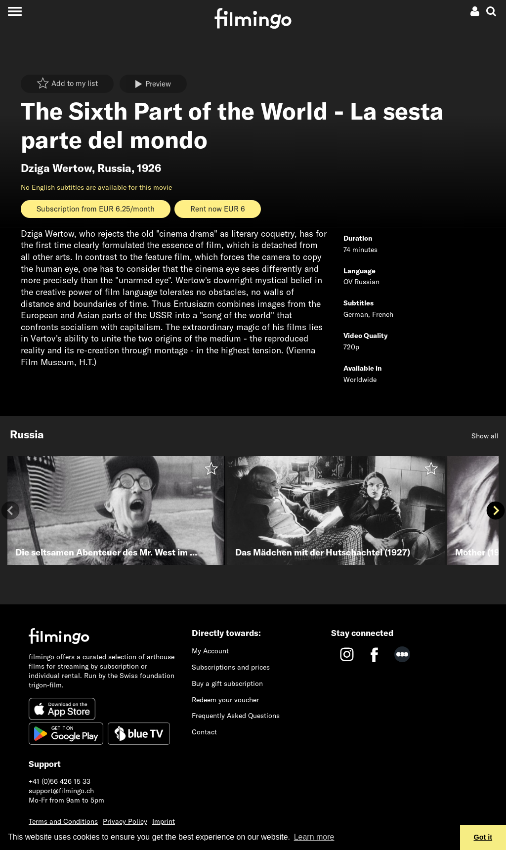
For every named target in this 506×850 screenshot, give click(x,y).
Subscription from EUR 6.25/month (96, 208)
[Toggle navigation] (14, 11)
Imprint (163, 821)
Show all (485, 435)
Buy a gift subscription (227, 683)
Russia (114, 168)
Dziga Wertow (56, 168)
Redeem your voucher (225, 699)
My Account (210, 650)
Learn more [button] (314, 837)
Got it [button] (483, 837)
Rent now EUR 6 (217, 208)
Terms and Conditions (63, 821)
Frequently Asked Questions (236, 715)
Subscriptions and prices (231, 667)
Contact (204, 731)
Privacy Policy (125, 821)
